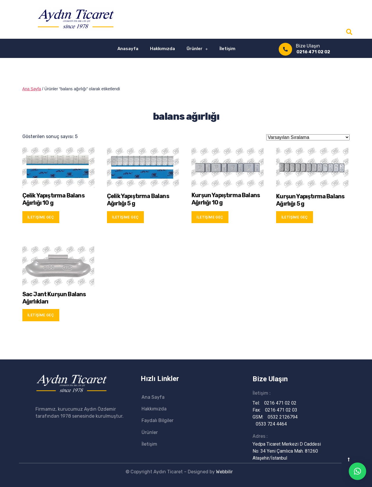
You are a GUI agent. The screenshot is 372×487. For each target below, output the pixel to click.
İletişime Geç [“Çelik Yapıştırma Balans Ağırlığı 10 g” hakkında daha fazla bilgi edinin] (40, 217)
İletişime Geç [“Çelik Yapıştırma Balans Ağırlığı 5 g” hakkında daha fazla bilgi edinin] (125, 217)
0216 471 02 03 (278, 410)
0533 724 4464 (268, 424)
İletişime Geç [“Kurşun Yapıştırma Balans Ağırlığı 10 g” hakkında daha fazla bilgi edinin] (209, 217)
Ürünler (197, 49)
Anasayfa (127, 48)
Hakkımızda (162, 48)
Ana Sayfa (32, 89)
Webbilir (224, 471)
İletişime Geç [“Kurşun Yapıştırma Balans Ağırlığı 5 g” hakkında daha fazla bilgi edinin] (294, 217)
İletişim (227, 48)
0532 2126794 (279, 417)
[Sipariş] (308, 137)
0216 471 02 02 (313, 51)
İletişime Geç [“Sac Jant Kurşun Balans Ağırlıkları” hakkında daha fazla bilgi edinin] (40, 315)
